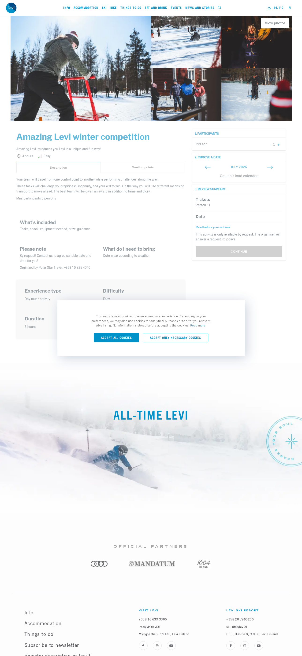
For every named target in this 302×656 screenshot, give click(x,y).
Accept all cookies (116, 338)
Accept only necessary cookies (175, 338)
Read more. (198, 325)
